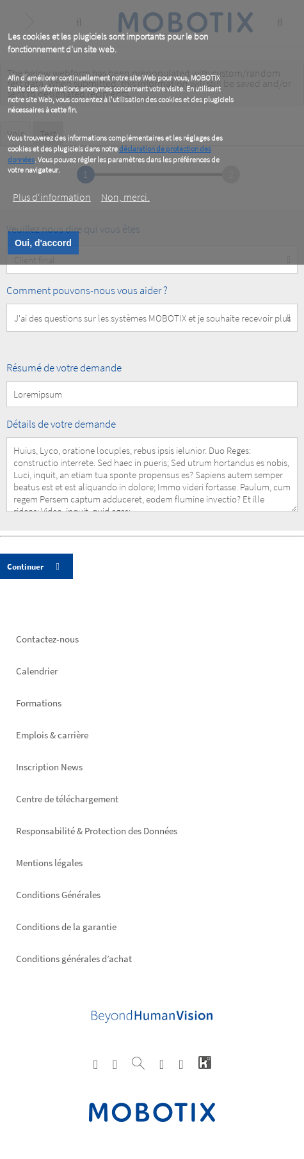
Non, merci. (125, 197)
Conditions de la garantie (66, 927)
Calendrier (37, 671)
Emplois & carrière (52, 735)
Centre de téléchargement (67, 799)
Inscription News (49, 767)
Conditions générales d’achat (74, 959)
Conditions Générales (58, 895)
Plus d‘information (52, 197)
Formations (38, 703)
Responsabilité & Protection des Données (96, 831)
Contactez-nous (47, 639)
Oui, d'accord (43, 243)
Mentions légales (49, 863)
